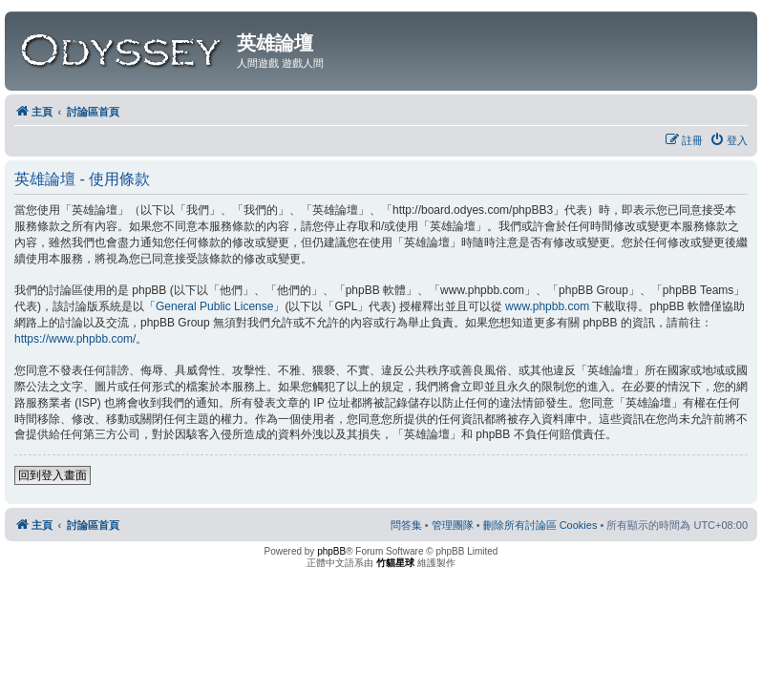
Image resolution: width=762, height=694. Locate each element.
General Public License (214, 306)
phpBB (331, 551)
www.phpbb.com (547, 306)
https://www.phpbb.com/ (75, 339)
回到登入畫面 (52, 475)
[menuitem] (728, 140)
